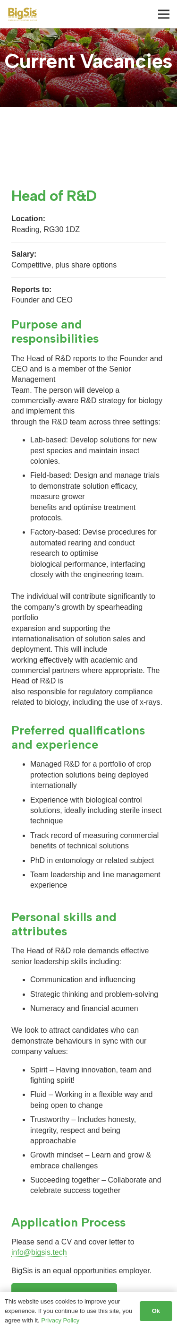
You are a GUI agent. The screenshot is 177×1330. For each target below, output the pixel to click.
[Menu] (164, 14)
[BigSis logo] (22, 14)
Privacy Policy (60, 1320)
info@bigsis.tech (39, 1252)
